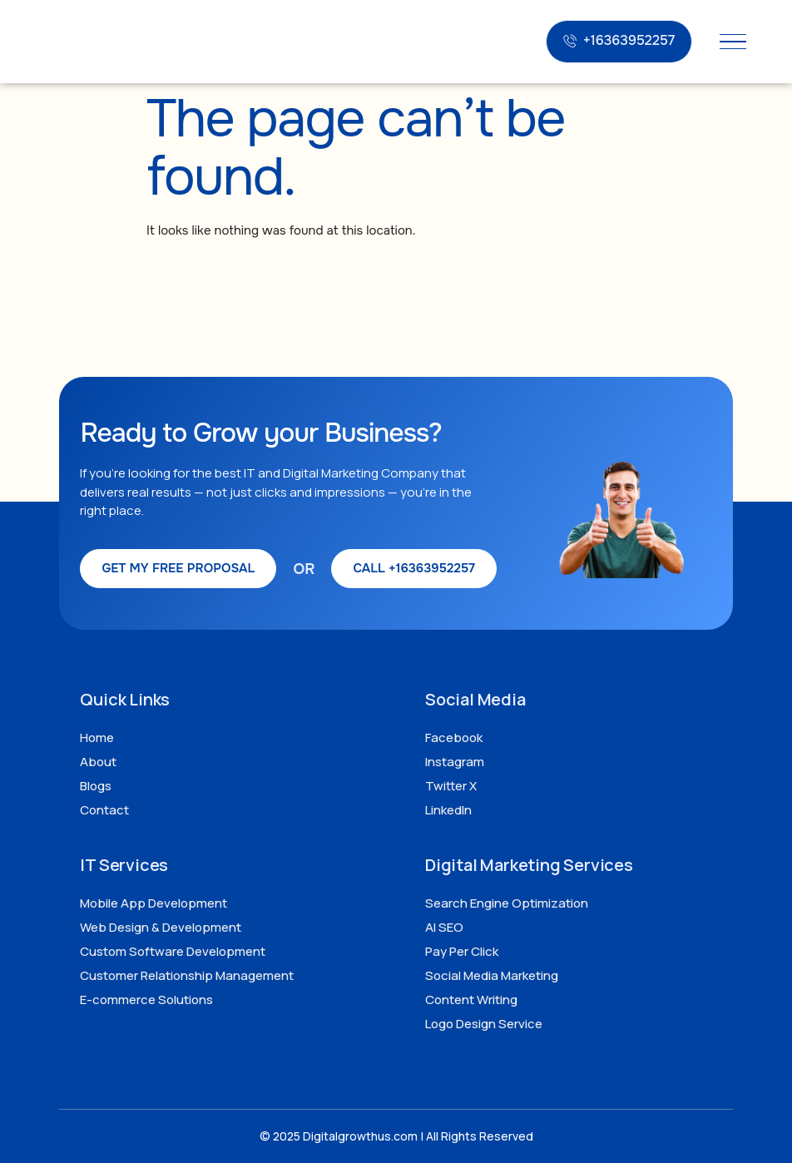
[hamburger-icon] (732, 42)
